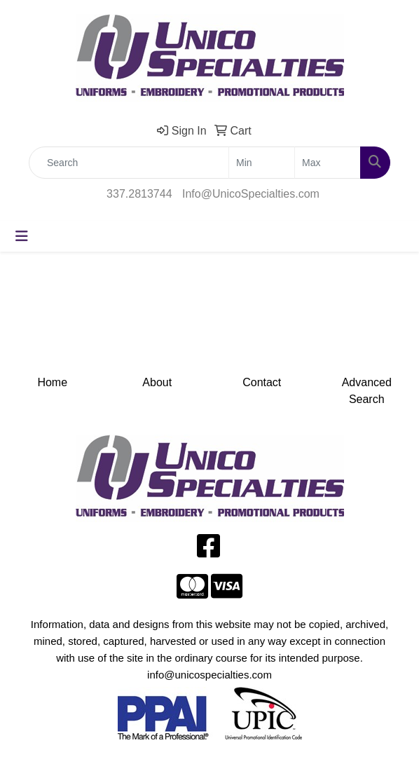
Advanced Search (367, 390)
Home (52, 382)
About (157, 382)
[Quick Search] (129, 162)
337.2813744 (139, 194)
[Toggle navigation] (21, 236)
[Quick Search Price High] (327, 162)
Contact (261, 382)
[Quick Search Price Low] (261, 162)
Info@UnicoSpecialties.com (251, 194)
